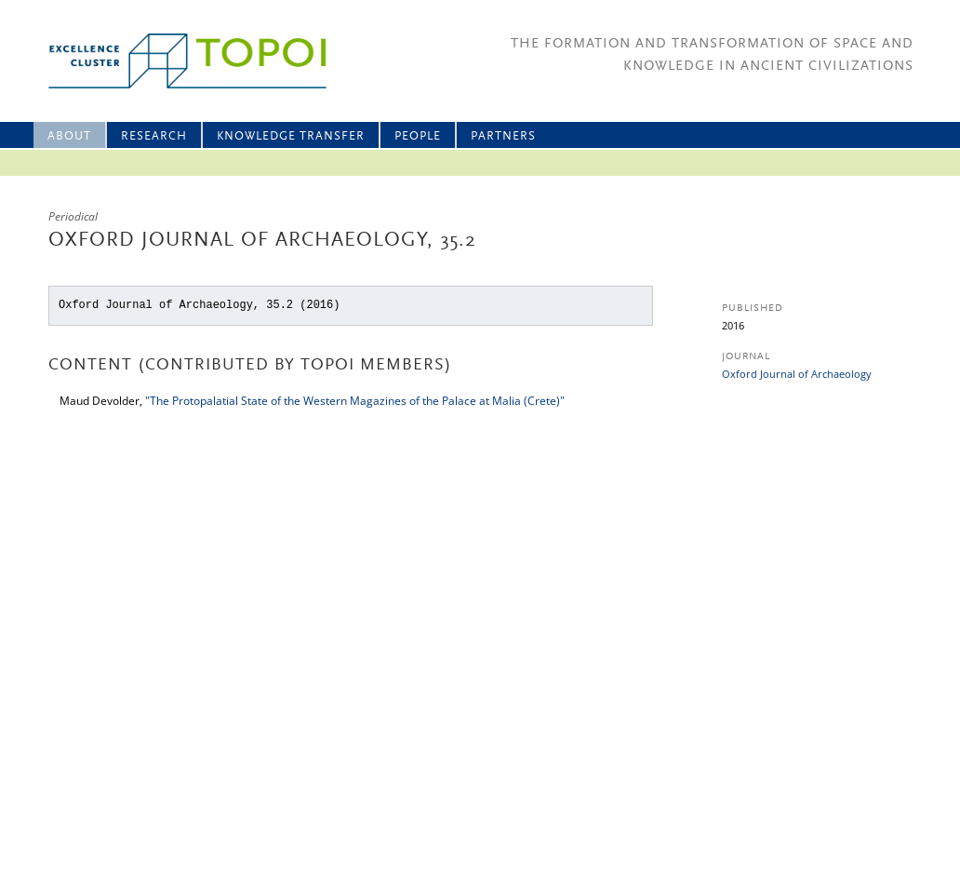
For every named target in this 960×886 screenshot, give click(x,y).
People (417, 136)
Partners (503, 136)
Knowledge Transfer (291, 136)
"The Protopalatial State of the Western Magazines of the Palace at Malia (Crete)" (355, 401)
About (69, 136)
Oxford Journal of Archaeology (797, 374)
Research (154, 136)
